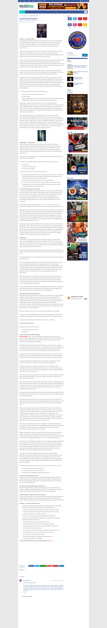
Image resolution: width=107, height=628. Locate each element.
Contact (29, 1)
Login (44, 1)
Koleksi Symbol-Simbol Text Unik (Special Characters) (81, 66)
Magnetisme (25, 15)
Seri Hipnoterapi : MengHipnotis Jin (78, 78)
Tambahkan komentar (27, 596)
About (24, 1)
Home (20, 1)
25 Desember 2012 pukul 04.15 (57, 580)
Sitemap (34, 1)
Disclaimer (39, 1)
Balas (25, 592)
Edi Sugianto (26, 580)
